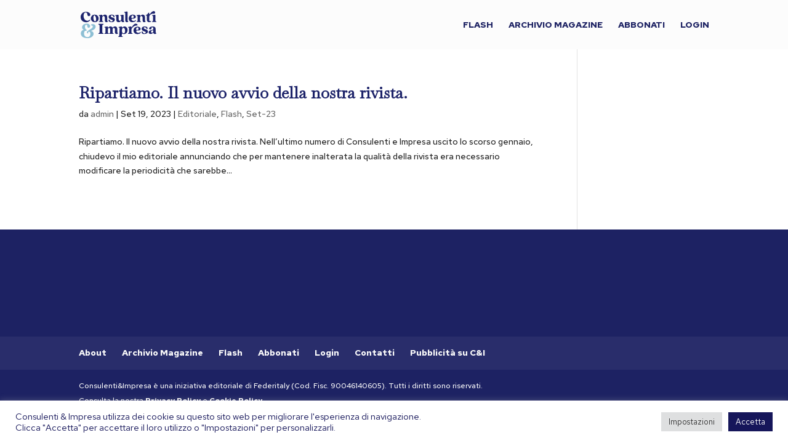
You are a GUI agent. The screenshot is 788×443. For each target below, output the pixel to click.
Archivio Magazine (556, 25)
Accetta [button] (750, 422)
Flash (478, 25)
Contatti (375, 352)
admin (102, 113)
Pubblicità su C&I (447, 352)
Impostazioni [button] (692, 422)
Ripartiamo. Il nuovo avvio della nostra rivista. (243, 92)
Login (694, 25)
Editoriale (197, 113)
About (93, 352)
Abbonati (641, 25)
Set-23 (261, 113)
